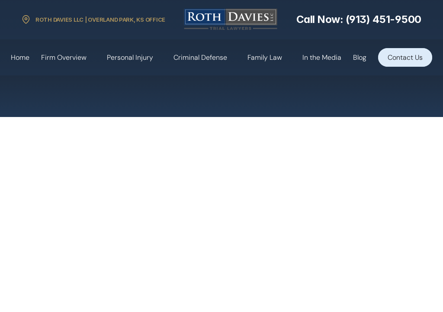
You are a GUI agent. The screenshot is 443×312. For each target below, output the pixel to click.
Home (20, 57)
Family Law (264, 57)
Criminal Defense (200, 57)
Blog (359, 57)
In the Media (321, 57)
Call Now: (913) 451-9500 (358, 19)
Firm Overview (64, 57)
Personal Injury (130, 57)
